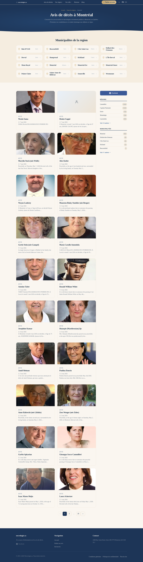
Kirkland (102, 144)
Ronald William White (68, 287)
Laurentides (103, 119)
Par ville (68, 2)
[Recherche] (119, 2)
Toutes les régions (71, 10)
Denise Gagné (64, 119)
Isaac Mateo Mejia (25, 496)
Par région (59, 2)
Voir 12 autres (105, 123)
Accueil (63, 10)
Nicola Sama (23, 119)
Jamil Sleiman (24, 371)
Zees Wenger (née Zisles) (69, 412)
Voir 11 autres (105, 152)
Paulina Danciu (65, 371)
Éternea (76, 2)
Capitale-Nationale (105, 108)
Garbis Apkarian (25, 454)
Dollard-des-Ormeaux (106, 137)
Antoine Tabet (24, 287)
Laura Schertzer (65, 496)
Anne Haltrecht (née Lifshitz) (30, 412)
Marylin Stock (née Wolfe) (28, 161)
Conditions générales (95, 556)
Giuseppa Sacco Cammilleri (70, 454)
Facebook (113, 93)
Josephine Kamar (25, 329)
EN (126, 2)
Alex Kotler (64, 161)
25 (78, 514)
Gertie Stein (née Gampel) (28, 245)
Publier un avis (109, 2)
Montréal (102, 134)
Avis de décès (48, 2)
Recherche (57, 547)
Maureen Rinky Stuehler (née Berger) (74, 203)
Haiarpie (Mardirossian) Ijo (70, 329)
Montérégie (103, 115)
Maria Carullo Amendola (69, 245)
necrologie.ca (21, 2)
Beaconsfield (103, 148)
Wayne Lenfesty (24, 203)
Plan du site (123, 556)
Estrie (101, 111)
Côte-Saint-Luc (104, 141)
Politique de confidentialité (110, 556)
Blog (83, 2)
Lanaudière (103, 104)
